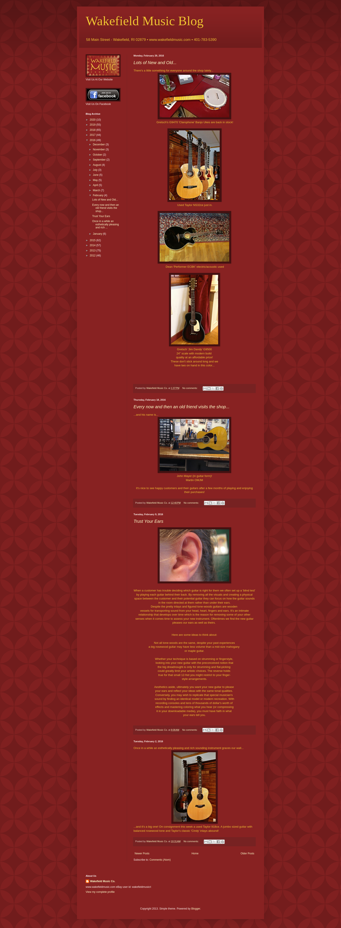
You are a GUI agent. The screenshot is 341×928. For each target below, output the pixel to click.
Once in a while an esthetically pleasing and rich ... (105, 224)
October (98, 154)
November (99, 149)
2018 (93, 129)
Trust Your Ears (148, 521)
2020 (93, 119)
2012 (93, 255)
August (97, 164)
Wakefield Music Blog (145, 21)
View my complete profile (100, 891)
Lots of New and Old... (155, 62)
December (99, 144)
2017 (93, 134)
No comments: (190, 388)
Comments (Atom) (159, 859)
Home (195, 853)
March (97, 190)
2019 (93, 124)
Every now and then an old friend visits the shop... (181, 406)
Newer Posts (142, 853)
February (98, 195)
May (96, 180)
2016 (93, 140)
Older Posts (247, 853)
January (98, 233)
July (95, 169)
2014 (93, 245)
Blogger (195, 908)
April (96, 185)
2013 (93, 250)
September (99, 159)
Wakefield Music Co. (102, 881)
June (96, 174)
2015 (93, 240)
